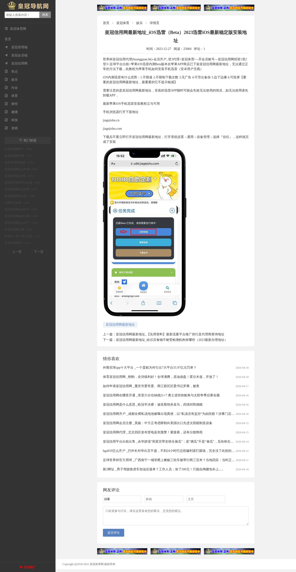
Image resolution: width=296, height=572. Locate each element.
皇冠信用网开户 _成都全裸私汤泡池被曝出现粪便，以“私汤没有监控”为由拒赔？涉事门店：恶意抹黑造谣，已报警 (185, 414)
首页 (8, 39)
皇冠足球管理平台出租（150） (23, 182)
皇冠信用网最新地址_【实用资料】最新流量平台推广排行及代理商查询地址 (170, 334)
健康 (11, 112)
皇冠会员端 (16, 55)
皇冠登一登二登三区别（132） (23, 236)
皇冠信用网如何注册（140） (22, 216)
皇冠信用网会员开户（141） (22, 209)
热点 (11, 71)
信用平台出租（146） (18, 202)
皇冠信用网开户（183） (19, 149)
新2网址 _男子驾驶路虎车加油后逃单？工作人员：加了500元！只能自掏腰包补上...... (163, 469)
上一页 (17, 252)
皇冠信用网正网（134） (19, 229)
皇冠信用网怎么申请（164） (22, 169)
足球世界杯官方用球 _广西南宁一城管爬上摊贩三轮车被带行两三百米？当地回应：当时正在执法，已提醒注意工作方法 (188, 460)
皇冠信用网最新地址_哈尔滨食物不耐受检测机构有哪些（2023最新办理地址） (172, 340)
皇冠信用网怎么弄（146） (21, 196)
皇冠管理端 (16, 47)
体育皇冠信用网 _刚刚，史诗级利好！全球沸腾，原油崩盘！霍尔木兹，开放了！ (161, 377)
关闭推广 (30, 567)
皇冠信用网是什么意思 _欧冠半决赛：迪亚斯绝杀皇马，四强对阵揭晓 (153, 404)
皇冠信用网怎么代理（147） (22, 189)
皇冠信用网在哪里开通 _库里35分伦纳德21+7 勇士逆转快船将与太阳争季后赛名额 (161, 395)
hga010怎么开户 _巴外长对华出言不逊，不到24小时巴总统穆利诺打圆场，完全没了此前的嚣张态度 (173, 451)
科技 (11, 120)
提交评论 (114, 535)
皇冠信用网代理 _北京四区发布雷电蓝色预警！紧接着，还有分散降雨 (153, 432)
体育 (11, 96)
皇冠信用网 (16, 63)
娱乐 (11, 79)
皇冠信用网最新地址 (120, 324)
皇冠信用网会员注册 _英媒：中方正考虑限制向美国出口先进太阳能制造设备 (157, 423)
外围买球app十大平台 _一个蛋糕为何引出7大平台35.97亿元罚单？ (150, 367)
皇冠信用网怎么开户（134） (22, 222)
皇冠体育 (122, 23)
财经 (11, 104)
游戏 (11, 128)
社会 (11, 87)
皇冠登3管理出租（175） (20, 162)
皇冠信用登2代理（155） (20, 175)
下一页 (38, 252)
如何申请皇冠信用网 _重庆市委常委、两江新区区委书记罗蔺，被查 (151, 386)
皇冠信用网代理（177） (19, 155)
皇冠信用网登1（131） (18, 243)
